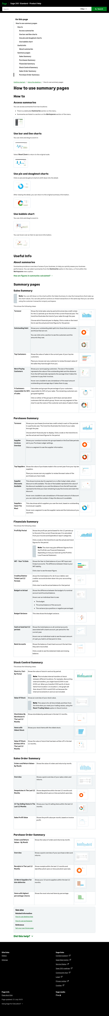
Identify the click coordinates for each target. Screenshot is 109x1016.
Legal (58, 977)
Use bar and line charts (28, 34)
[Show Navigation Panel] (105, 2)
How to (20, 27)
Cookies (59, 985)
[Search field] (54, 9)
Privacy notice (61, 981)
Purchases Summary (27, 60)
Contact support (62, 956)
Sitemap (5, 960)
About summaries (26, 49)
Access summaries (26, 31)
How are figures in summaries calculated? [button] (32, 275)
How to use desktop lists (24, 916)
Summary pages (23, 53)
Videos (4, 956)
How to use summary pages (26, 23)
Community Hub (62, 973)
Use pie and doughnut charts (30, 38)
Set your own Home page (24, 928)
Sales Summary (25, 56)
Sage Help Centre (62, 960)
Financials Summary (27, 64)
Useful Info (21, 45)
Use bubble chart (26, 42)
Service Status (61, 964)
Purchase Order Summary (29, 75)
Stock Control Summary (28, 67)
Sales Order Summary (27, 71)
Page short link (7, 995)
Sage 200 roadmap (63, 968)
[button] (83, 9)
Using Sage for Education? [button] (11, 1004)
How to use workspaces (23, 921)
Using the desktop (34, 82)
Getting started (19, 82)
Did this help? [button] (22, 936)
